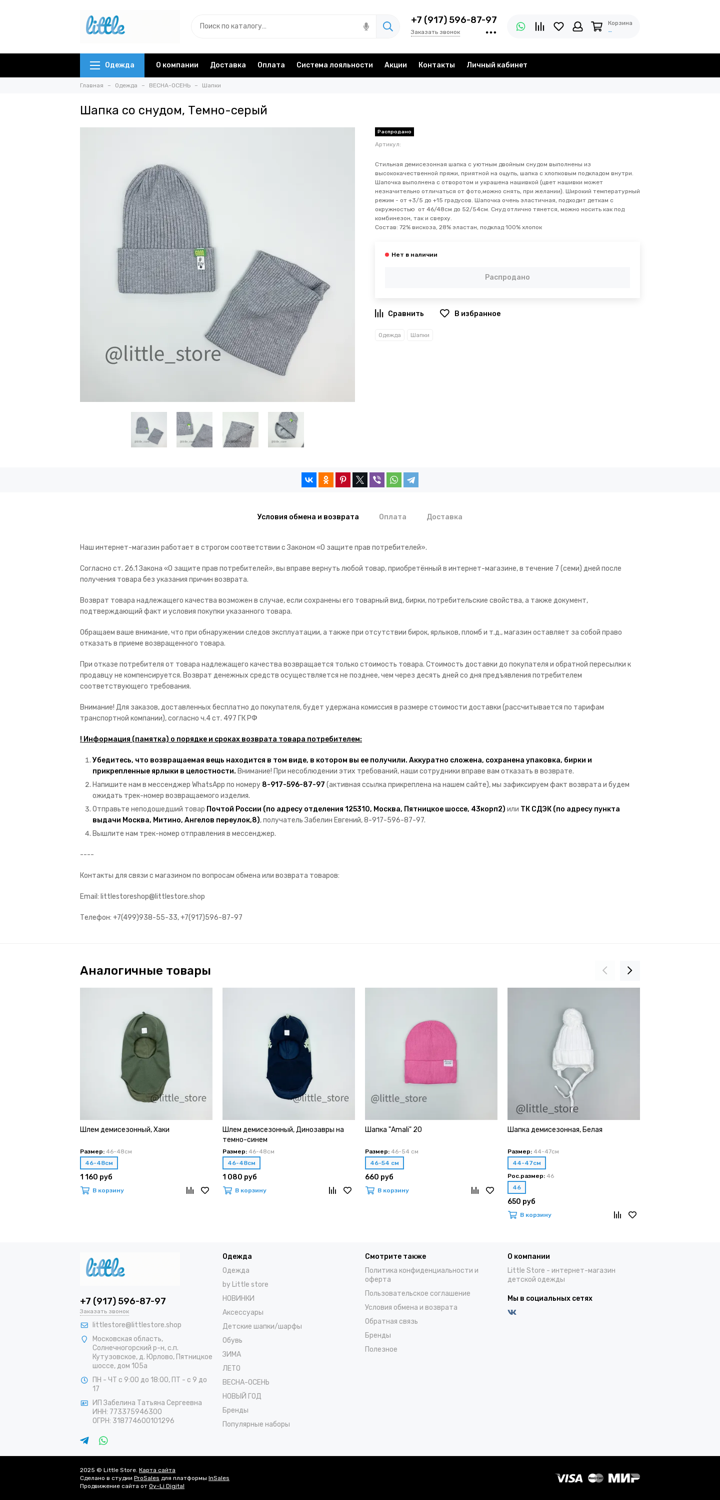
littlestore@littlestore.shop (137, 1325)
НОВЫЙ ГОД (242, 1396)
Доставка (228, 65)
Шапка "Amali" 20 (393, 1129)
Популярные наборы (256, 1424)
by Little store (245, 1284)
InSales (219, 1478)
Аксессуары (243, 1312)
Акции (395, 65)
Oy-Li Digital (166, 1486)
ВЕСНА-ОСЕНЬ (246, 1382)
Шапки (420, 335)
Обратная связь (391, 1321)
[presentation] (605, 971)
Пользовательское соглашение (417, 1293)
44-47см (526, 1162)
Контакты (436, 65)
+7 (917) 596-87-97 (454, 19)
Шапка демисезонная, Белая (555, 1129)
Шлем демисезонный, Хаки (125, 1129)
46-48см (99, 1162)
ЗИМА (231, 1354)
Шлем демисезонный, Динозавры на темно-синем (283, 1134)
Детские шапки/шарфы (262, 1326)
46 (516, 1187)
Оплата (271, 65)
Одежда (112, 65)
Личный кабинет (497, 65)
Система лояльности (334, 65)
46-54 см (384, 1162)
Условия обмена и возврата (411, 1307)
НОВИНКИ (238, 1298)
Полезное (381, 1349)
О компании (177, 65)
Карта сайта (157, 1470)
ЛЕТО (231, 1368)
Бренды (235, 1410)
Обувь (232, 1340)
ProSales (147, 1478)
